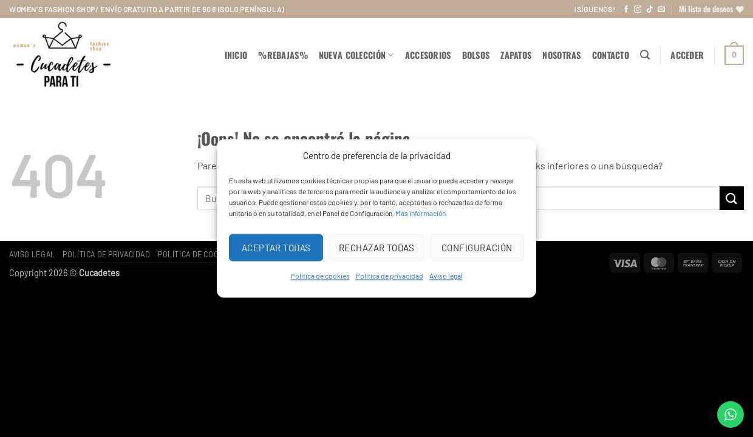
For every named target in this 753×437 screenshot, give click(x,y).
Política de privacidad (389, 275)
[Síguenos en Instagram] (637, 9)
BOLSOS (476, 55)
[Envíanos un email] (661, 9)
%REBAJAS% (283, 55)
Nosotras (561, 55)
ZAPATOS (515, 55)
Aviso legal (446, 275)
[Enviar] (732, 198)
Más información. (421, 213)
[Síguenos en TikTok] (649, 9)
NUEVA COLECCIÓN (356, 55)
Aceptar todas (276, 247)
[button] (645, 55)
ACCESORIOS (428, 55)
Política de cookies (320, 275)
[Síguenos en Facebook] (626, 9)
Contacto (610, 55)
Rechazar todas (376, 247)
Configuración (477, 247)
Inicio (236, 55)
